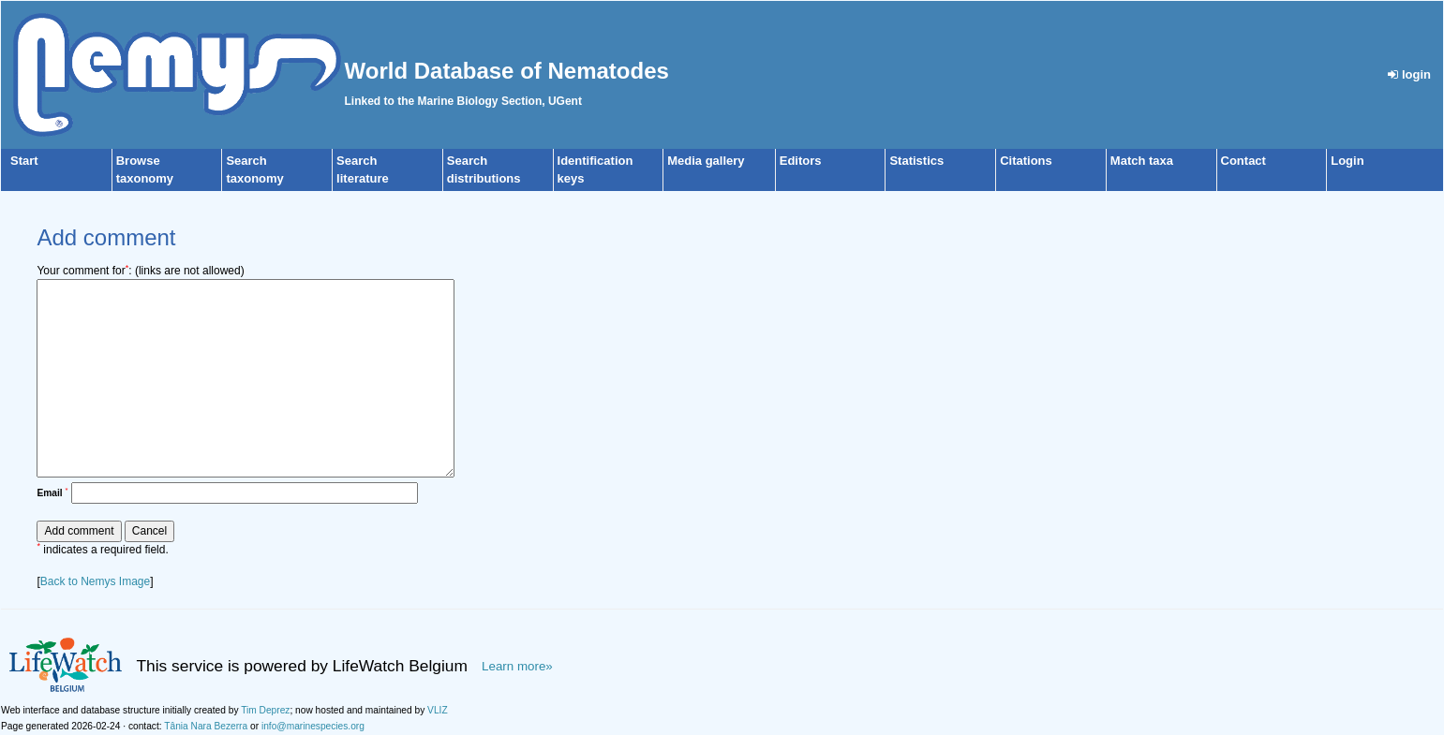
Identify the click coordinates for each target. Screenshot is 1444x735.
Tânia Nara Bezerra (205, 726)
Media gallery (705, 161)
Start (24, 161)
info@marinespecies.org (313, 726)
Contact (1243, 161)
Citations (1026, 161)
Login (1347, 161)
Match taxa (1141, 161)
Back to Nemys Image (95, 581)
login (1409, 74)
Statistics (916, 161)
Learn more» (517, 666)
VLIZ (437, 710)
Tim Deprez (265, 710)
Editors (801, 161)
